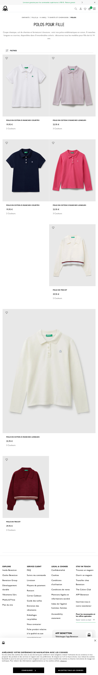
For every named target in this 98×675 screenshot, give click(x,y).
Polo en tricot (60, 290)
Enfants (26, 17)
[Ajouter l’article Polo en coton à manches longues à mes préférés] (53, 58)
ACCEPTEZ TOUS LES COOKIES (70, 670)
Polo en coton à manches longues (69, 120)
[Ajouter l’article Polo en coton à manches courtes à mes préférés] (6, 58)
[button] (76, 8)
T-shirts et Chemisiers (58, 17)
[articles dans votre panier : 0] (89, 8)
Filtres (11, 50)
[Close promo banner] (95, 2)
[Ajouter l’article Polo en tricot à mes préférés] (53, 227)
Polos (73, 17)
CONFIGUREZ (29, 670)
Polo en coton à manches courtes (23, 120)
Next (82, 2)
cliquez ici (63, 661)
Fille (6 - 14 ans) (39, 17)
